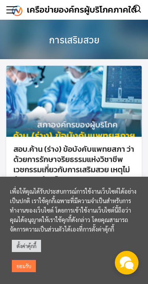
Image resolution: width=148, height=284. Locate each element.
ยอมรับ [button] (24, 266)
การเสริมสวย (74, 39)
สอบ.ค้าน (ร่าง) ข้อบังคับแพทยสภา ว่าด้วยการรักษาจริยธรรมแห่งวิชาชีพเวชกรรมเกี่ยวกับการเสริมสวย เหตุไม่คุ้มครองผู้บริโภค (73, 165)
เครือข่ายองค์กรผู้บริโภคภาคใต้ (82, 9)
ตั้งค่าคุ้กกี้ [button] (26, 246)
